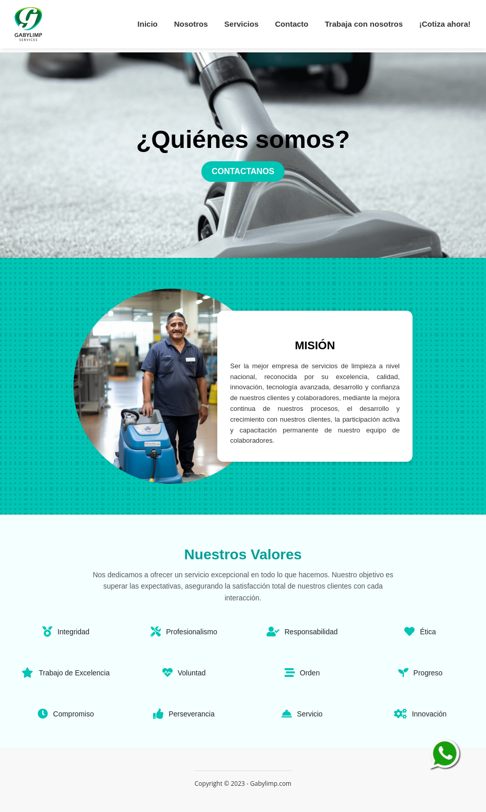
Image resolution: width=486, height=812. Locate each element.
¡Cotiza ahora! (445, 24)
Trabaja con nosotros (364, 24)
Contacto (291, 24)
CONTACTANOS (243, 171)
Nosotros (191, 24)
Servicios (242, 24)
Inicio (148, 24)
